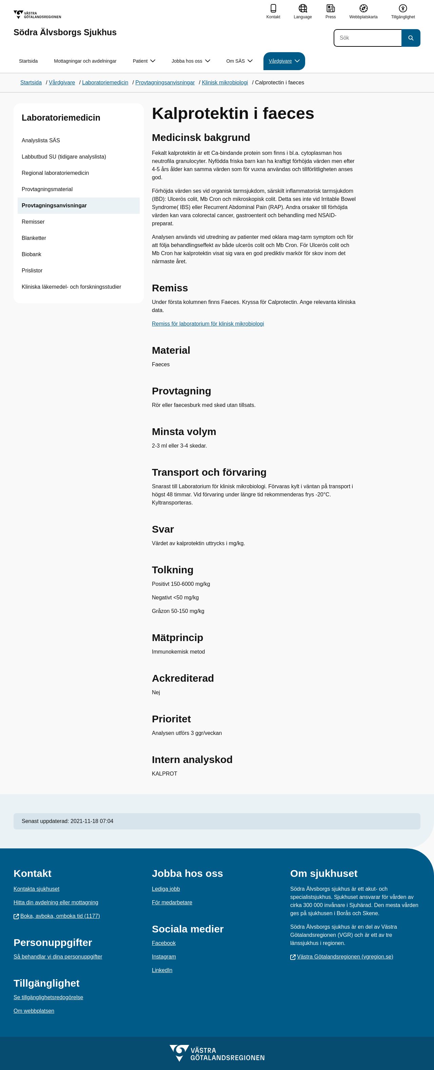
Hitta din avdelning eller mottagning (56, 902)
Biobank (31, 254)
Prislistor (32, 270)
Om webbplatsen (34, 1011)
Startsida (28, 61)
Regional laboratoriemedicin (55, 173)
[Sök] (367, 38)
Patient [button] (144, 61)
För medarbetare (172, 902)
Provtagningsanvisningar (54, 205)
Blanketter (34, 238)
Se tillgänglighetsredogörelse (48, 997)
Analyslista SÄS (41, 140)
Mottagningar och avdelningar (85, 61)
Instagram (164, 957)
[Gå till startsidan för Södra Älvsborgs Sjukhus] (65, 23)
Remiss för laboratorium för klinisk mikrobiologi (208, 324)
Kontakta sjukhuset (36, 889)
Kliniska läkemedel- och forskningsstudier (71, 287)
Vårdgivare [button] (284, 61)
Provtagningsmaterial (47, 189)
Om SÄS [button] (239, 61)
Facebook (164, 943)
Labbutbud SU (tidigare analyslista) (64, 157)
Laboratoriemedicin (61, 117)
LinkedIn (162, 970)
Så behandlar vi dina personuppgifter (58, 957)
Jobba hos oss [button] (191, 61)
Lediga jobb (166, 889)
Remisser (33, 222)
